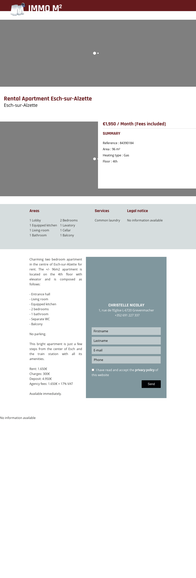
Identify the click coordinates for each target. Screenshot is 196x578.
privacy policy (144, 370)
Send (151, 384)
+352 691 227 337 (127, 315)
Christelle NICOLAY (126, 305)
